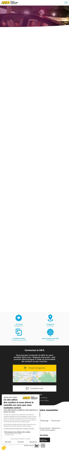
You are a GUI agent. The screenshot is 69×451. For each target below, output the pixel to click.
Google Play (43, 440)
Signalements (56, 428)
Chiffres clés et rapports (47, 430)
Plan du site (55, 421)
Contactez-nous (36, 388)
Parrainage (44, 421)
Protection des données (42, 428)
